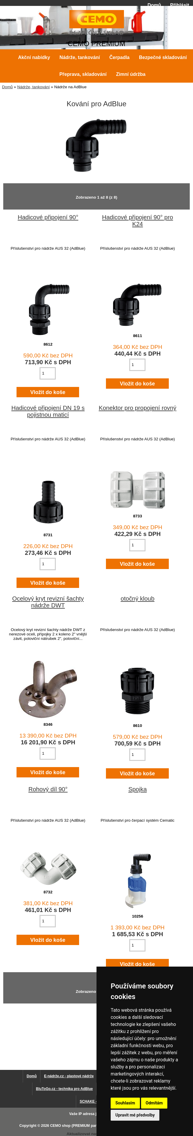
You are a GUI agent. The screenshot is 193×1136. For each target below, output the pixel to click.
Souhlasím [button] (125, 1103)
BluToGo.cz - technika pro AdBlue (64, 1089)
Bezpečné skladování (163, 57)
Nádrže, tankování (33, 87)
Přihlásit (179, 5)
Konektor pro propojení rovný (137, 408)
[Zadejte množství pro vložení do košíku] (48, 373)
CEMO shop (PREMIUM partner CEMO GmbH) (89, 1126)
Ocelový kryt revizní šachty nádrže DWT (48, 602)
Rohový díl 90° (48, 789)
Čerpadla (119, 57)
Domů (154, 5)
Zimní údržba (130, 74)
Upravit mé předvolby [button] (135, 1115)
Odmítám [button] (154, 1103)
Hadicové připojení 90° (48, 217)
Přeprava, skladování (83, 74)
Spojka (137, 789)
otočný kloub (138, 598)
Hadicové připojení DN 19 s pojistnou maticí (47, 411)
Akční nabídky (34, 57)
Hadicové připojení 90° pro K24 (137, 220)
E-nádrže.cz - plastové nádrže (69, 1076)
